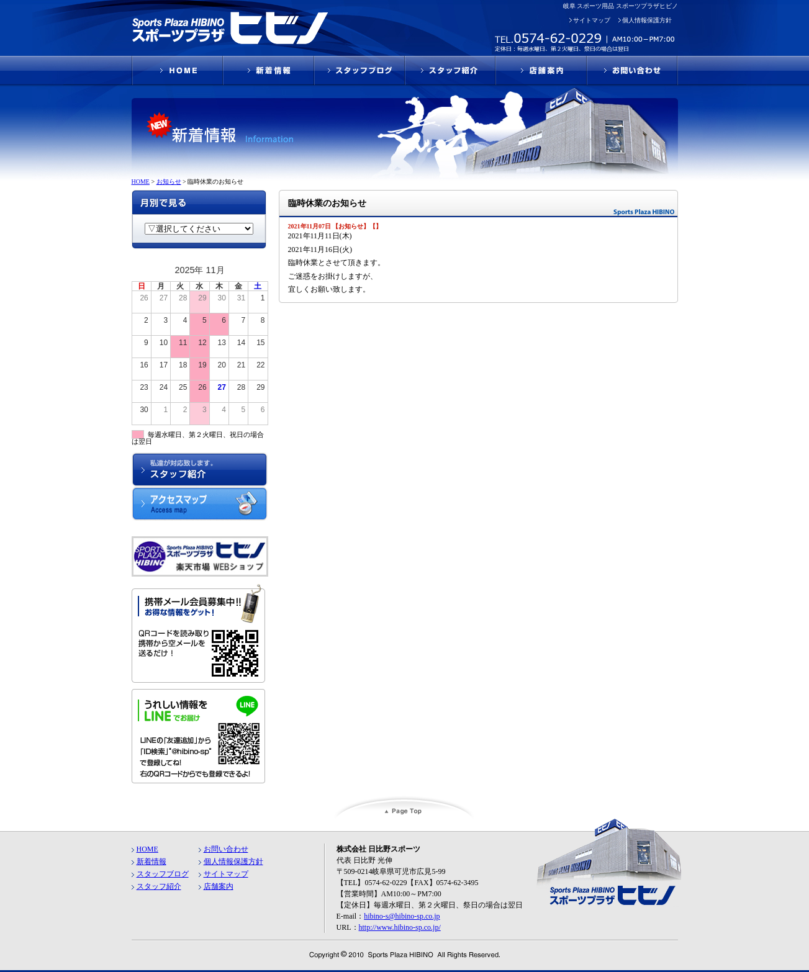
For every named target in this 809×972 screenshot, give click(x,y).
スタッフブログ (163, 874)
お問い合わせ (226, 849)
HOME (147, 849)
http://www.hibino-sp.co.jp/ (400, 927)
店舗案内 (218, 886)
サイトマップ (591, 20)
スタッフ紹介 (159, 886)
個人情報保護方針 (647, 20)
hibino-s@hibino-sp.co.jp (402, 916)
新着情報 (151, 861)
